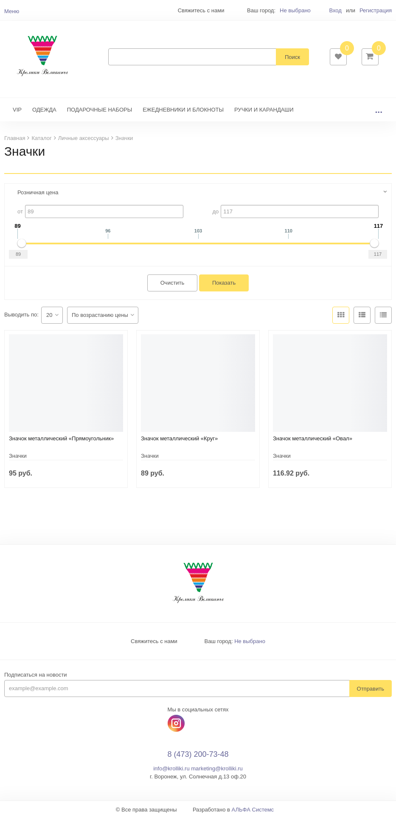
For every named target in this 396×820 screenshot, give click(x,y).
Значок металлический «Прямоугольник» (61, 440)
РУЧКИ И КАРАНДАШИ (264, 111)
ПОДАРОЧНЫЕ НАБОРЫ (99, 111)
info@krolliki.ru (171, 770)
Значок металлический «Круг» (179, 440)
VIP (17, 111)
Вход (335, 10)
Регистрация (375, 10)
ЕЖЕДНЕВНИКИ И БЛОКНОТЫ (183, 111)
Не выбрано (295, 10)
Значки (18, 457)
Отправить (370, 690)
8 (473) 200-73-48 (197, 756)
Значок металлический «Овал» (312, 440)
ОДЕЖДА (44, 111)
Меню (11, 11)
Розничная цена (37, 194)
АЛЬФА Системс (253, 811)
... (378, 111)
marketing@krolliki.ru (217, 770)
